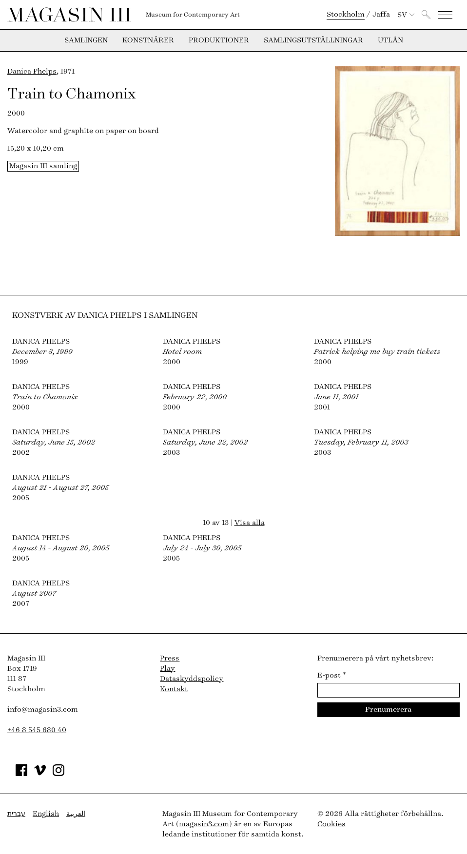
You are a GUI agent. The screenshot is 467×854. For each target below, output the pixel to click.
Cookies (331, 824)
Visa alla (249, 523)
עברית (16, 814)
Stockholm (346, 14)
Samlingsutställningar (313, 40)
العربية (75, 814)
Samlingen (86, 40)
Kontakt (174, 689)
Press (169, 658)
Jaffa (381, 14)
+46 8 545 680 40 (36, 730)
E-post (331, 675)
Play (167, 668)
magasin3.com (204, 824)
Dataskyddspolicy (191, 679)
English (46, 814)
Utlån (390, 40)
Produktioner (219, 40)
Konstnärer (148, 40)
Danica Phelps (32, 71)
